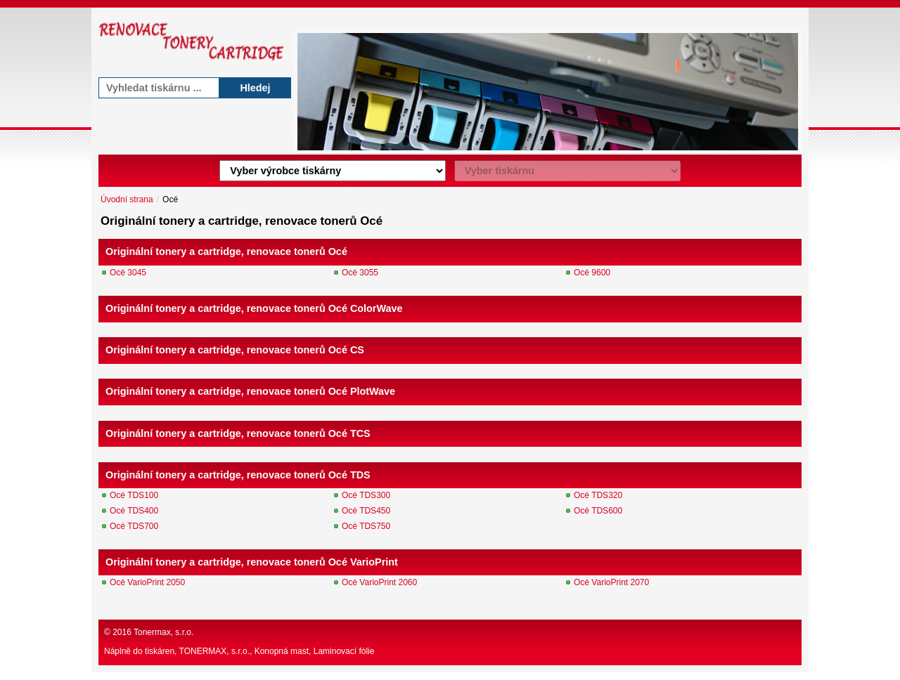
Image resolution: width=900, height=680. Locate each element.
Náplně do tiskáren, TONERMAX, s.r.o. (177, 651)
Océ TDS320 (598, 495)
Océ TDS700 (134, 526)
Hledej (255, 87)
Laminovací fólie (344, 651)
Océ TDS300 (366, 495)
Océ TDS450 (366, 511)
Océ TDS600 (598, 511)
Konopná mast (282, 651)
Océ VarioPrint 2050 (147, 582)
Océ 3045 (128, 272)
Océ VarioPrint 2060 (379, 582)
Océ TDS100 (134, 495)
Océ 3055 (360, 272)
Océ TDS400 (134, 511)
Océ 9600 (592, 272)
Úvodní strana (127, 199)
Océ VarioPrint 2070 (611, 582)
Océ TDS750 (366, 526)
